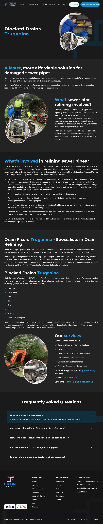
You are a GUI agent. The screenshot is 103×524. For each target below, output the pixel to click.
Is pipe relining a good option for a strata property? (37, 457)
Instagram (60, 496)
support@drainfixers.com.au (87, 488)
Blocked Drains (33, 4)
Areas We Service (38, 496)
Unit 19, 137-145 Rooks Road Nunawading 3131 (87, 483)
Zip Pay (96, 519)
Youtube (59, 500)
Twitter (58, 485)
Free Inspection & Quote (90, 4)
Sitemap (35, 507)
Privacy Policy (70, 519)
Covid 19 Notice (84, 519)
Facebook (60, 482)
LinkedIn (59, 489)
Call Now (74, 5)
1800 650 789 (70, 377)
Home (34, 482)
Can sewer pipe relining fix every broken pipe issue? (37, 428)
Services (22, 4)
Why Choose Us (38, 489)
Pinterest (59, 492)
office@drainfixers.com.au (80, 382)
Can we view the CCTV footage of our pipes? (34, 447)
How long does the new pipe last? (28, 415)
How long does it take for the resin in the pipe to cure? (39, 438)
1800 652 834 (82, 492)
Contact (64, 4)
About (45, 4)
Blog (58, 4)
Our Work (51, 4)
